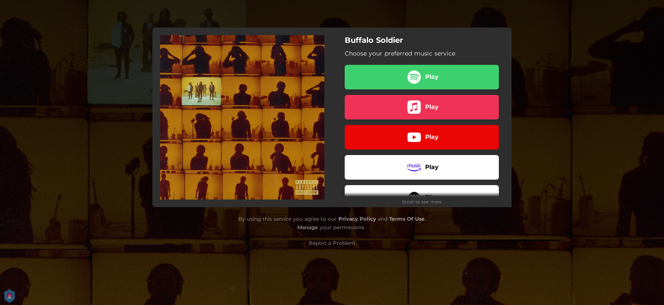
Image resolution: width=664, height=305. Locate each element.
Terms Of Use (407, 219)
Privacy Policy (357, 219)
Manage (307, 227)
